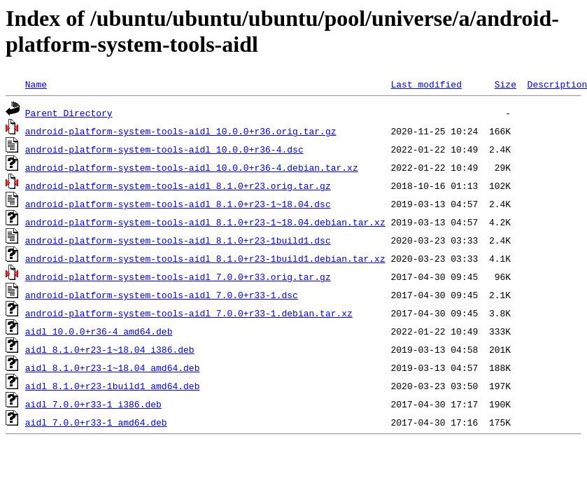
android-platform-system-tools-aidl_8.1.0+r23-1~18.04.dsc (178, 203)
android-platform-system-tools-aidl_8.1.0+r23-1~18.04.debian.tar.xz (205, 222)
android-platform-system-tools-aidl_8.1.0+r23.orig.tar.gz (178, 185)
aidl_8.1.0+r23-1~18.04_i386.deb (110, 349)
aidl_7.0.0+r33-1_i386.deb (93, 404)
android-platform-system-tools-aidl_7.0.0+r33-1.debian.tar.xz (189, 313)
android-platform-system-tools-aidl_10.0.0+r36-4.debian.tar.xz (191, 167)
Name (36, 84)
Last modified (425, 84)
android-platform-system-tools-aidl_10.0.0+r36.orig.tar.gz (181, 131)
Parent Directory (69, 112)
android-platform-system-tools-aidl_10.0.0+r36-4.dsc (164, 149)
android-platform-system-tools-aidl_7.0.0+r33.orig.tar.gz (178, 276)
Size (505, 84)
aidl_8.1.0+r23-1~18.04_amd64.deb (112, 367)
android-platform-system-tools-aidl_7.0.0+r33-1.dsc (161, 294)
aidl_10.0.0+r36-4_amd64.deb (99, 331)
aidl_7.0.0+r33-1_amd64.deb (96, 422)
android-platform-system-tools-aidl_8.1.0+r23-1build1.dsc (178, 240)
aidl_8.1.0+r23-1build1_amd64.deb (112, 385)
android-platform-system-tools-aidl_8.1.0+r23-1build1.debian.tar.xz (205, 258)
